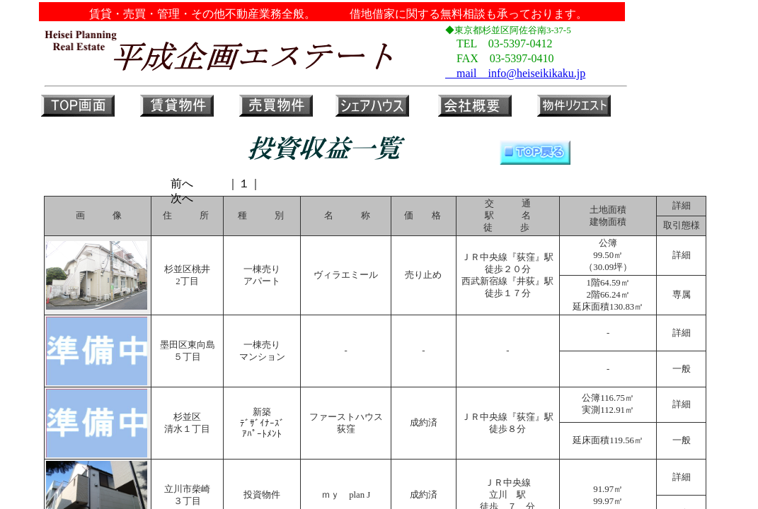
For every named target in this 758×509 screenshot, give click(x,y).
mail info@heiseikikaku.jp (515, 73)
